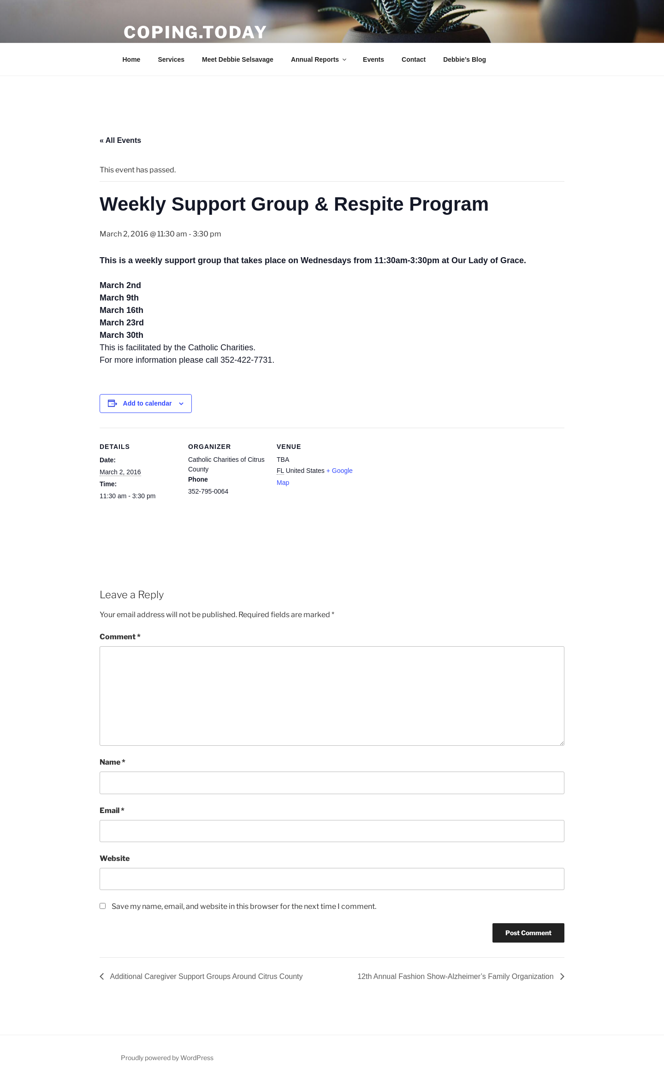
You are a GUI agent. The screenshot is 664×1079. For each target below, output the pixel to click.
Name (112, 762)
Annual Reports (319, 59)
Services (171, 59)
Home (132, 59)
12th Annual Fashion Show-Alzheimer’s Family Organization (456, 976)
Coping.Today (196, 32)
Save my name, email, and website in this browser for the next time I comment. (244, 906)
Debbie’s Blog (464, 59)
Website (115, 858)
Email (112, 810)
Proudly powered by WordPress (167, 1057)
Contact (414, 59)
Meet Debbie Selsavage (237, 59)
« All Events (120, 140)
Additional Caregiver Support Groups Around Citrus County (205, 976)
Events (373, 59)
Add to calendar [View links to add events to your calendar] (147, 403)
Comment (120, 636)
